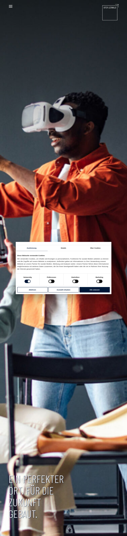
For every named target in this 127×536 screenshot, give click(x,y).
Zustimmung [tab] (31, 248)
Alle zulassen (94, 290)
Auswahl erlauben (63, 290)
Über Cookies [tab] (95, 248)
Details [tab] (63, 248)
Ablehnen (32, 290)
